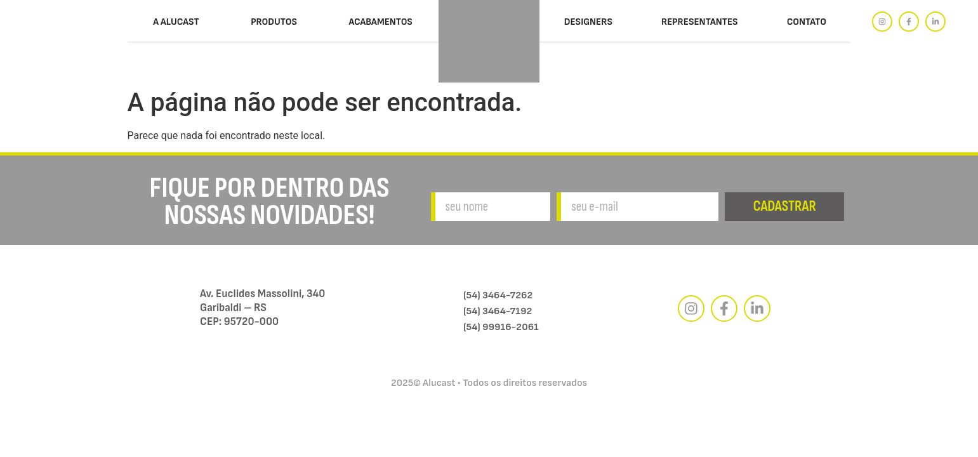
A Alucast (176, 22)
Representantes (699, 22)
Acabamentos (380, 22)
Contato (806, 22)
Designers (588, 22)
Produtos (274, 22)
